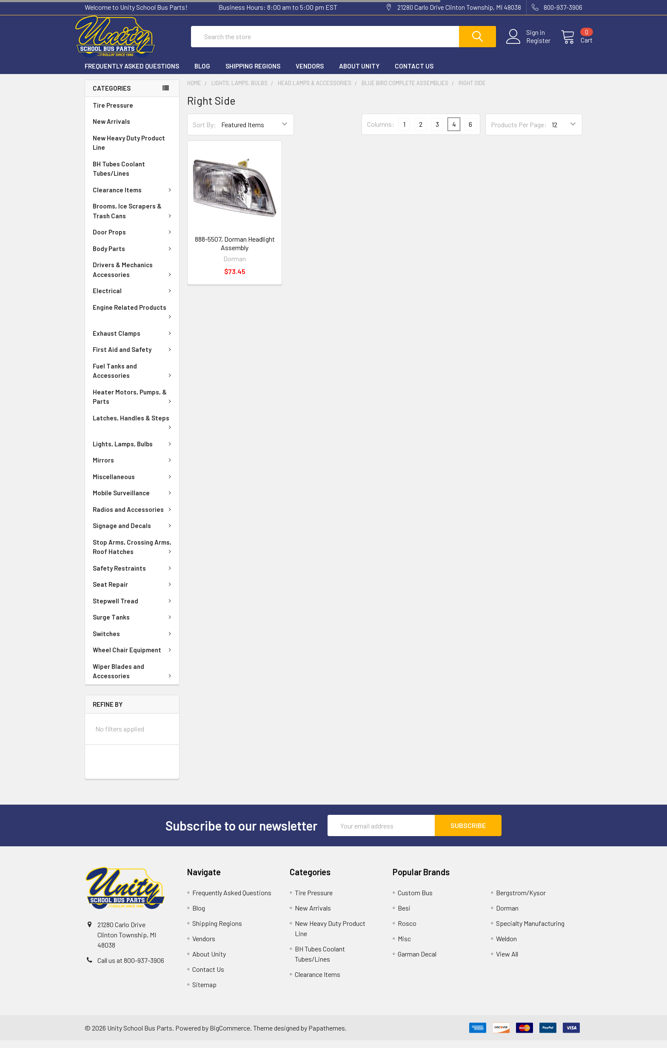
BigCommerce (230, 1035)
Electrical (133, 298)
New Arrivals (111, 129)
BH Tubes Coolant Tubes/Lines (119, 176)
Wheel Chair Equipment (133, 657)
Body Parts (133, 256)
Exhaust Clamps (133, 341)
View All (507, 961)
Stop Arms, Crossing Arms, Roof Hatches (133, 554)
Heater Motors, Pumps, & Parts (133, 404)
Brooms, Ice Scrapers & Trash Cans (133, 218)
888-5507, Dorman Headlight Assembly (235, 251)
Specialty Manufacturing (530, 931)
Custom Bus (415, 900)
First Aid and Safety (133, 357)
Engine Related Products (133, 318)
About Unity (359, 73)
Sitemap (204, 992)
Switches (133, 641)
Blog (202, 73)
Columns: (380, 132)
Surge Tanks (133, 624)
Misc (404, 946)
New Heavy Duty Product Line (129, 150)
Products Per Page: (519, 132)
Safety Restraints (133, 576)
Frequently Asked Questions (132, 73)
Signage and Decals (133, 533)
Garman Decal (417, 961)
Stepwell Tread (133, 608)
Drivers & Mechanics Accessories (133, 277)
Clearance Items (133, 197)
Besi (404, 915)
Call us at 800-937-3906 (130, 968)
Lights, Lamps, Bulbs (133, 451)
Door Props (133, 239)
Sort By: (204, 132)
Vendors (310, 73)
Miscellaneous (133, 484)
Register (528, 45)
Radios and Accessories (133, 517)
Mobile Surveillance (133, 500)
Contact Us (414, 73)
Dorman (507, 915)
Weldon (506, 946)
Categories (112, 96)
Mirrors (133, 467)
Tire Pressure (113, 113)
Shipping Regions (252, 73)
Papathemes (326, 1035)
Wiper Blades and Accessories (133, 679)
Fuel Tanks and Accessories (133, 378)
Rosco (407, 931)
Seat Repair (133, 592)
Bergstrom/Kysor (521, 900)
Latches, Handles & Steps (133, 429)
